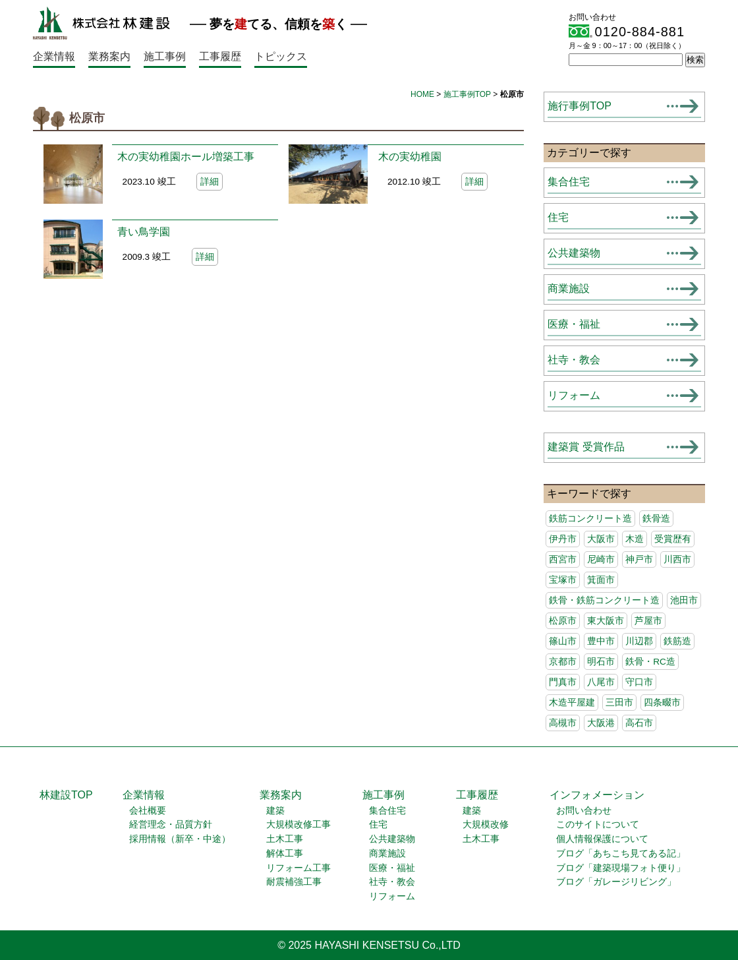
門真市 (563, 682)
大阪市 (601, 539)
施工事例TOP (467, 94)
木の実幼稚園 (409, 156)
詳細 (209, 182)
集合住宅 (569, 181)
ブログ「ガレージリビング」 (616, 882)
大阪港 (601, 723)
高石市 (639, 723)
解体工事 (284, 853)
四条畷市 (662, 702)
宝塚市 (563, 580)
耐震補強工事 (294, 882)
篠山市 (563, 641)
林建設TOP (66, 794)
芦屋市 (648, 621)
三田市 (619, 702)
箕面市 (601, 580)
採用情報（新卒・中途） (180, 839)
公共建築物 (574, 252)
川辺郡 (639, 641)
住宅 (558, 217)
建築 (275, 811)
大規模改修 (486, 824)
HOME (422, 94)
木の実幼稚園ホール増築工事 (185, 156)
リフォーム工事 (298, 868)
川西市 (677, 559)
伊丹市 (563, 539)
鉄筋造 (677, 641)
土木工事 (284, 839)
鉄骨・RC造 (650, 662)
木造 (634, 539)
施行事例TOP (579, 105)
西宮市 (563, 559)
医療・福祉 (574, 324)
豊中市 (601, 641)
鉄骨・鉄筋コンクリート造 (604, 600)
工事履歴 (220, 56)
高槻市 (563, 723)
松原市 (563, 621)
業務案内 (109, 56)
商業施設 (569, 288)
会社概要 (147, 811)
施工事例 (165, 56)
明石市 (601, 662)
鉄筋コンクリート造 (590, 519)
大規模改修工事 (298, 824)
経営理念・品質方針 (170, 824)
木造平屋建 (572, 702)
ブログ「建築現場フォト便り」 (620, 868)
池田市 (684, 600)
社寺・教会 (574, 359)
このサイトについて (597, 824)
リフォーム (574, 395)
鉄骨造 (656, 519)
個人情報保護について (602, 839)
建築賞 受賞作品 (586, 446)
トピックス (280, 56)
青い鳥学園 (143, 231)
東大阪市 (605, 621)
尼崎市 (601, 559)
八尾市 (601, 682)
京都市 (563, 662)
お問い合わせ (583, 811)
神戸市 (639, 559)
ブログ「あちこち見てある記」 (620, 853)
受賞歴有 (672, 539)
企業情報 (54, 56)
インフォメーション (597, 794)
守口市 (639, 682)
